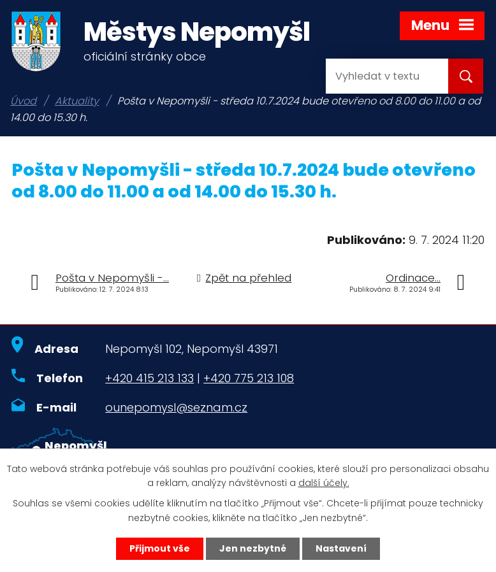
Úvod (23, 101)
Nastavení (341, 548)
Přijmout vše (159, 548)
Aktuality (77, 101)
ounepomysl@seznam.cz (176, 407)
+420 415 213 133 (149, 378)
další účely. (323, 483)
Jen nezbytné (252, 548)
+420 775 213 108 (248, 378)
